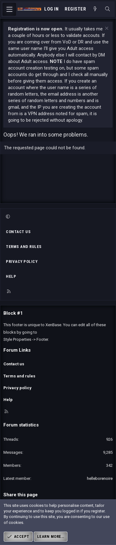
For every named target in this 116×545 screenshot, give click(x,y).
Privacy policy (21, 261)
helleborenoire (100, 478)
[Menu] (9, 9)
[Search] (107, 9)
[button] (57, 216)
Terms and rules (24, 246)
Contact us (18, 231)
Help (11, 276)
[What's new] (95, 9)
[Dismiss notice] (106, 29)
